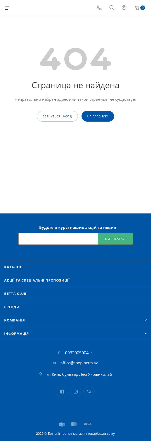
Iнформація (16, 333)
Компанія (14, 320)
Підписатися (116, 239)
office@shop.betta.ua (79, 362)
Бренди (12, 307)
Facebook (62, 391)
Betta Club (15, 293)
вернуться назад (57, 116)
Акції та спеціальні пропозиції (37, 280)
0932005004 (77, 353)
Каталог (13, 267)
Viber (89, 391)
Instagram (75, 391)
